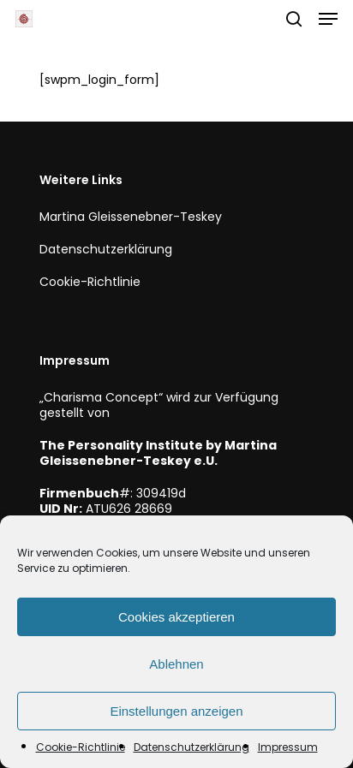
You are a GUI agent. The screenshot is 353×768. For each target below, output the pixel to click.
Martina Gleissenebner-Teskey (130, 216)
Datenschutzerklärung (191, 747)
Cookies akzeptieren (176, 617)
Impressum (288, 747)
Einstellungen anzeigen (176, 711)
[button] (328, 18)
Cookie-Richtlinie (80, 747)
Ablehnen (176, 664)
